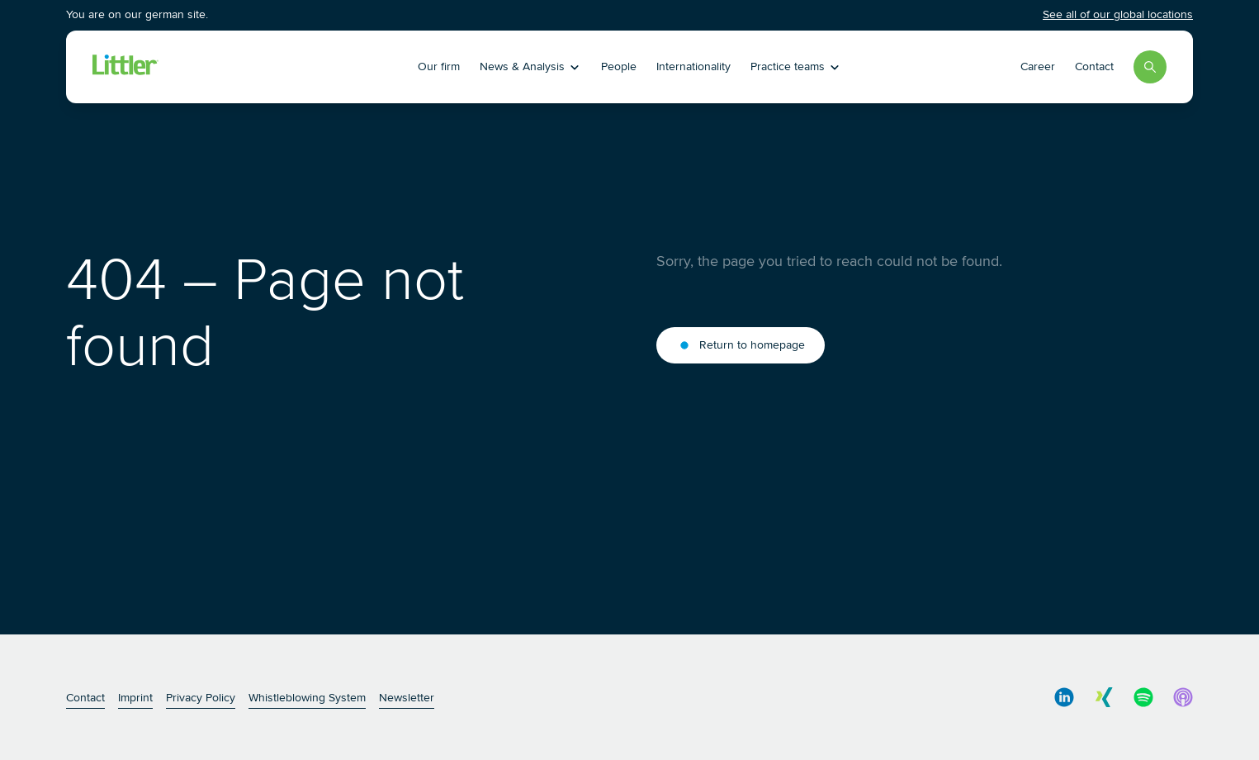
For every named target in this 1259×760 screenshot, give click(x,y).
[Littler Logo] (226, 67)
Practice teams (795, 66)
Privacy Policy (200, 698)
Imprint (135, 698)
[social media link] (1064, 697)
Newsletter (406, 698)
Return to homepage (740, 345)
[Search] (1150, 66)
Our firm (439, 66)
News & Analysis (530, 66)
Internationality (693, 66)
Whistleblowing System (307, 698)
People (619, 66)
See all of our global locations (1118, 14)
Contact (1094, 66)
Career (1037, 66)
